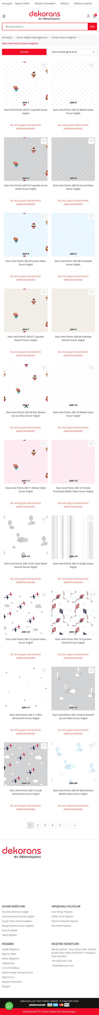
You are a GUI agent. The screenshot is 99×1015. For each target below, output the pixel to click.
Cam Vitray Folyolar (62, 911)
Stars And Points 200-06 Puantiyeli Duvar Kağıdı (73, 262)
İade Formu (8, 977)
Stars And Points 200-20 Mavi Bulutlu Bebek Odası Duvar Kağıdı (73, 792)
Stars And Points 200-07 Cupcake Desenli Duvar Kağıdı (26, 338)
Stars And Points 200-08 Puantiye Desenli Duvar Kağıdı (73, 338)
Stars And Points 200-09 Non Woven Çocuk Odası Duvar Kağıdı (26, 414)
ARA (92, 26)
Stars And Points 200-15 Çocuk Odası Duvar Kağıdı (25, 641)
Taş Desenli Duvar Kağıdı (15, 911)
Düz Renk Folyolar (61, 925)
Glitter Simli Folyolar (62, 916)
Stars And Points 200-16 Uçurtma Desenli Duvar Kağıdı (73, 641)
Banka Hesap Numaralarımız (17, 972)
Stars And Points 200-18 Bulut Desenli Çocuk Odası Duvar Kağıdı (73, 716)
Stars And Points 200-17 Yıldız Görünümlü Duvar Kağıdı (25, 716)
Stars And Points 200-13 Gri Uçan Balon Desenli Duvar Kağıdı (25, 565)
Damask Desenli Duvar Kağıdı (18, 916)
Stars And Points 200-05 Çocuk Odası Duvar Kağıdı (25, 262)
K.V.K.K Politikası (11, 967)
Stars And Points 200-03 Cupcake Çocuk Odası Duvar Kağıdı (26, 187)
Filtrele (24, 52)
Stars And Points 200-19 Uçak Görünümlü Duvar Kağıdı (26, 792)
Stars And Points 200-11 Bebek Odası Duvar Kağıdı (25, 489)
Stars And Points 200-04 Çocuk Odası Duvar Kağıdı (73, 187)
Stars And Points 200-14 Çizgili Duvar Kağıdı (73, 565)
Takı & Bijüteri (9, 935)
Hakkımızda (8, 963)
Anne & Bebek (9, 930)
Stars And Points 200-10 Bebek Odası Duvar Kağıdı (73, 414)
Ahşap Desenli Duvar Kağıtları (18, 925)
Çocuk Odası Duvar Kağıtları (17, 921)
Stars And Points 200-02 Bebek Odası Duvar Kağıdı (73, 111)
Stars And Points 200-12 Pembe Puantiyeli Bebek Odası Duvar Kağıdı (73, 489)
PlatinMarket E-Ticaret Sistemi (40, 1011)
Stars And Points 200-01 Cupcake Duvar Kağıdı (25, 111)
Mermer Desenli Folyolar (64, 921)
